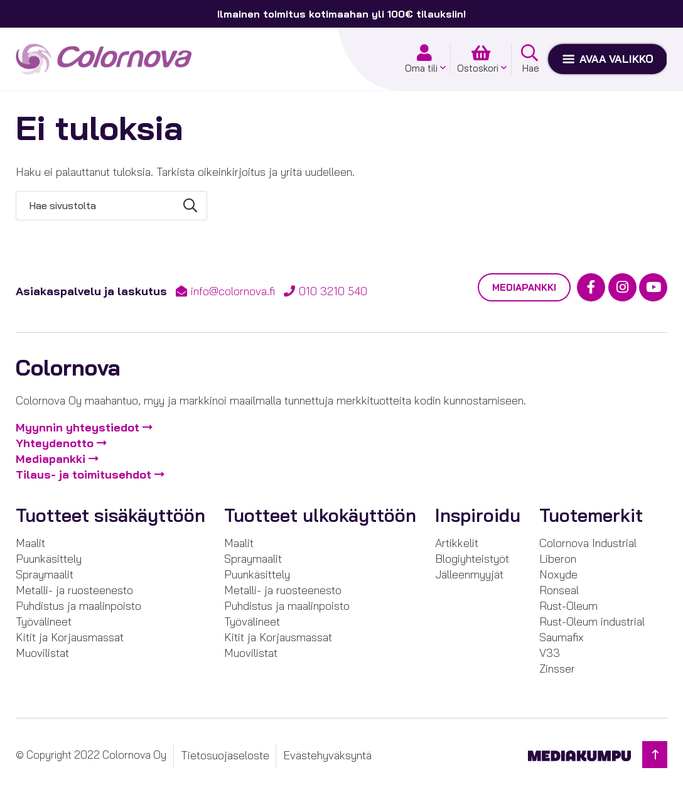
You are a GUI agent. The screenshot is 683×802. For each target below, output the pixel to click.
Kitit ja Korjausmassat (70, 637)
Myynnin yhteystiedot (77, 427)
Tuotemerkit (591, 515)
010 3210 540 (333, 291)
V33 (549, 653)
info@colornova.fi (233, 291)
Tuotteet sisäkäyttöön (110, 515)
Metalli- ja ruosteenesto (74, 590)
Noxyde (558, 574)
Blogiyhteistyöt (472, 558)
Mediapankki (524, 287)
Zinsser (557, 668)
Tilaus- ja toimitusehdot (83, 474)
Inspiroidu (477, 515)
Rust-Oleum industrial (592, 621)
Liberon (557, 558)
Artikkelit (456, 543)
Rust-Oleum (568, 606)
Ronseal (559, 590)
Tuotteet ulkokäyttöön (320, 515)
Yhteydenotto (55, 443)
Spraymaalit (44, 574)
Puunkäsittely (49, 558)
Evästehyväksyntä (327, 755)
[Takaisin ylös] (654, 754)
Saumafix (561, 637)
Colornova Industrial (588, 543)
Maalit (30, 543)
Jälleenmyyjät (469, 574)
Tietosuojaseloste (225, 755)
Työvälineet (44, 621)
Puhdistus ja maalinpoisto (78, 606)
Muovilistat (42, 653)
